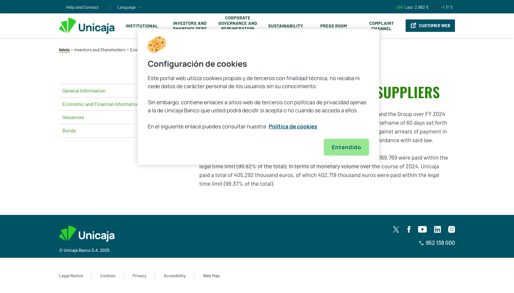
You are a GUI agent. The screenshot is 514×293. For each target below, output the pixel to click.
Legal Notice (71, 275)
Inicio (64, 49)
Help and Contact (82, 7)
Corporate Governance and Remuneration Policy (237, 26)
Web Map (211, 275)
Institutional (142, 25)
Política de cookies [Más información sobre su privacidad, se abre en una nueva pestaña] (293, 126)
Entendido (346, 147)
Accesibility (175, 275)
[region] (258, 97)
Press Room (333, 25)
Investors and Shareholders (190, 25)
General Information (109, 90)
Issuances (109, 117)
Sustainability (285, 25)
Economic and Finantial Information (109, 104)
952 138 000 (437, 242)
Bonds (109, 131)
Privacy (140, 275)
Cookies (107, 275)
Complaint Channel (381, 25)
